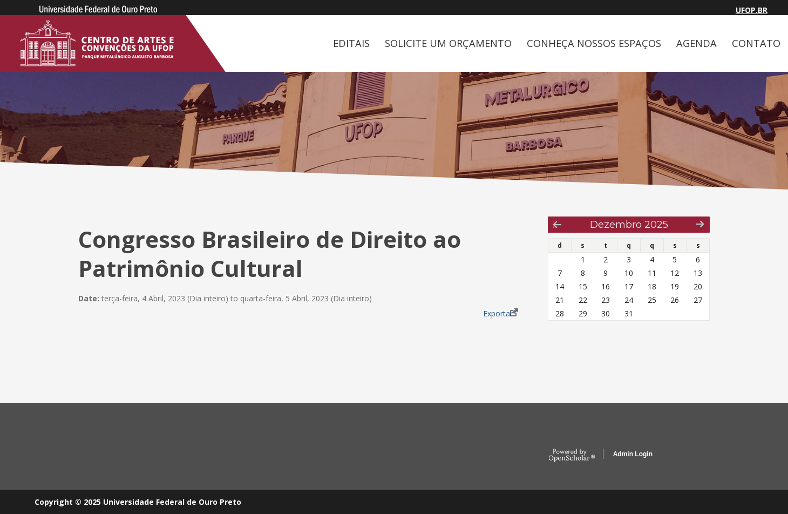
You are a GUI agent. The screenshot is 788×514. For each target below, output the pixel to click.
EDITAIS (351, 43)
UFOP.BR (751, 10)
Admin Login (633, 454)
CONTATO (756, 43)
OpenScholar (572, 456)
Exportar (498, 313)
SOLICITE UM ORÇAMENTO (448, 43)
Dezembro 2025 (629, 224)
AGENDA (696, 43)
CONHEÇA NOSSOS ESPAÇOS (594, 43)
